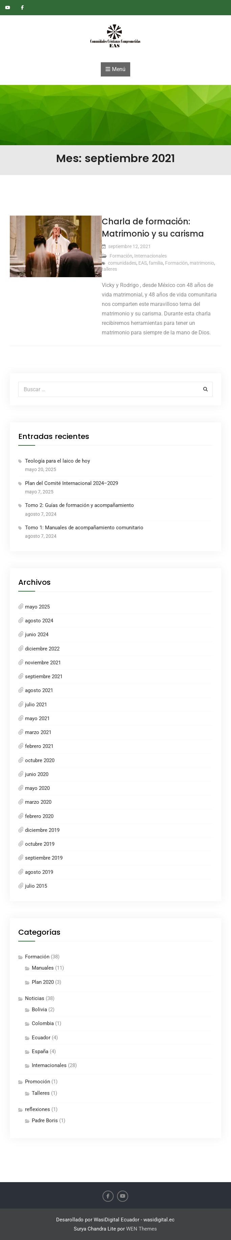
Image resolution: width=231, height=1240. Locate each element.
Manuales (43, 968)
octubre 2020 (39, 760)
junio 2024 (36, 635)
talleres (109, 269)
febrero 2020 (39, 816)
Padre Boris (45, 1120)
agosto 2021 (39, 690)
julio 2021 (36, 705)
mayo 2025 (37, 607)
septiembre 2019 (44, 858)
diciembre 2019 (42, 830)
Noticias (34, 998)
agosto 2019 (39, 872)
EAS (142, 263)
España (40, 1051)
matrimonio (202, 263)
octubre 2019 (39, 844)
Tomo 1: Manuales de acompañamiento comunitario (84, 528)
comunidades (122, 263)
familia (156, 263)
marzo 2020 (38, 802)
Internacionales (150, 256)
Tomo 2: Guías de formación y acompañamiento (79, 505)
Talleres (41, 1093)
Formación (121, 256)
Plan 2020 (43, 982)
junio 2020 (36, 774)
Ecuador (41, 1038)
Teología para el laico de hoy (57, 461)
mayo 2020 (37, 788)
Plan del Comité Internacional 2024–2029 (71, 483)
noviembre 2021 (43, 663)
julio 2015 (36, 886)
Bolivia (39, 1009)
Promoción (37, 1082)
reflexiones (37, 1109)
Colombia (43, 1023)
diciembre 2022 (42, 649)
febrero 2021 (39, 746)
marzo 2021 (38, 732)
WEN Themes (141, 1229)
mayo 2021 (37, 718)
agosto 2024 (39, 621)
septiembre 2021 (44, 676)
